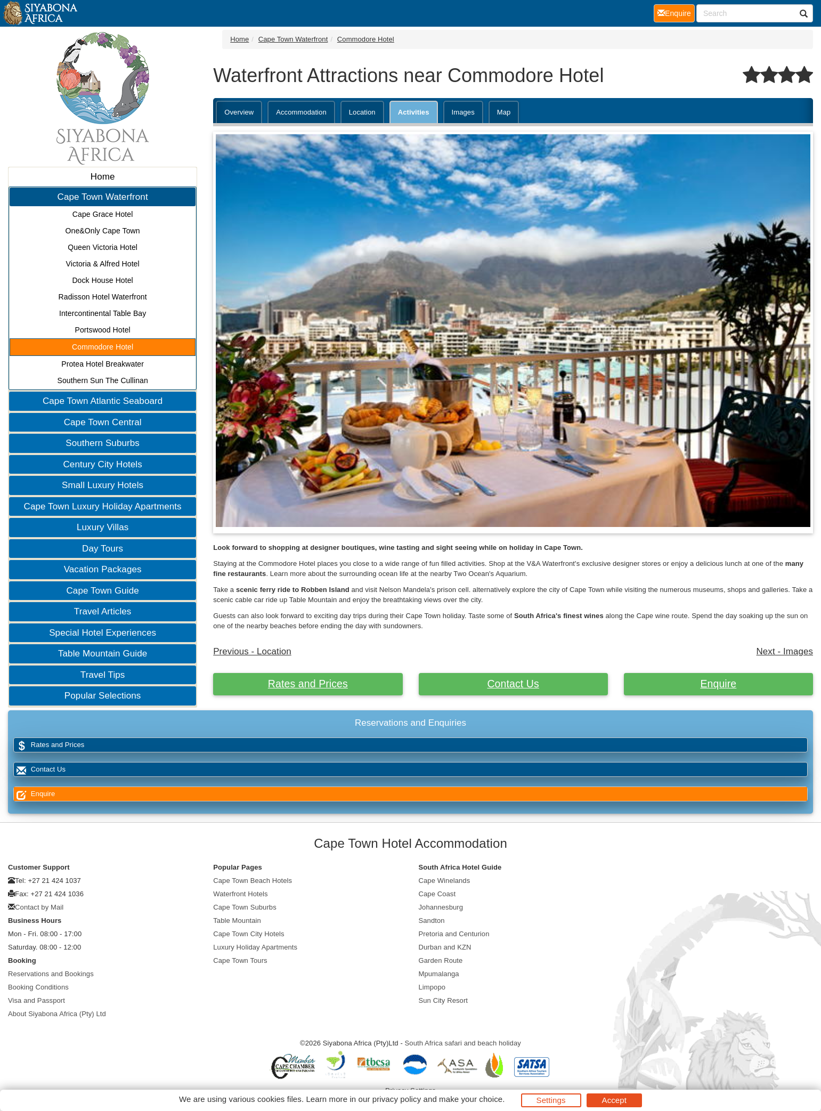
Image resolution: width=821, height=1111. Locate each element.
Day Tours (102, 549)
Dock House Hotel (102, 280)
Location (362, 112)
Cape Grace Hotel (102, 214)
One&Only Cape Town (103, 230)
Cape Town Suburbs (245, 907)
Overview (239, 112)
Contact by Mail (39, 907)
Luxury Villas (102, 527)
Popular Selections (102, 696)
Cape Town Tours (240, 960)
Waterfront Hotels (240, 894)
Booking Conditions (38, 987)
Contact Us (513, 684)
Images (463, 112)
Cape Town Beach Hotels (252, 881)
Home (103, 177)
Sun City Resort (443, 1000)
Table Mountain (237, 921)
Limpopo (432, 987)
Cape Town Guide (102, 591)
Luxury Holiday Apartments (255, 947)
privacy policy (396, 1099)
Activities (413, 112)
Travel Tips (102, 675)
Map (504, 112)
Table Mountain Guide (102, 653)
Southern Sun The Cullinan (102, 380)
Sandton (432, 921)
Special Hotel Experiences (102, 633)
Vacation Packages (103, 569)
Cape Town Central (103, 422)
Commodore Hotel (102, 347)
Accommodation (301, 112)
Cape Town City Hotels (248, 934)
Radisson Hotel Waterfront (103, 297)
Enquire (718, 684)
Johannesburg (441, 907)
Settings (551, 1100)
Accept (614, 1100)
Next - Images (785, 651)
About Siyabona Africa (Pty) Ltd (57, 1014)
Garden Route (441, 960)
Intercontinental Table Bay (102, 313)
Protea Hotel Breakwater (102, 364)
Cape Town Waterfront (103, 197)
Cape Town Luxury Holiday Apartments (103, 506)
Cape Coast (437, 894)
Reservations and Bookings (51, 974)
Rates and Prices (308, 684)
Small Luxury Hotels (102, 485)
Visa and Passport (36, 1000)
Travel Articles (103, 611)
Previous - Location (252, 651)
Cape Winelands (444, 881)
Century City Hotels (102, 464)
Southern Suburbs (103, 443)
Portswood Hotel (103, 330)
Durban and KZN (445, 947)
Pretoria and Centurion (454, 934)
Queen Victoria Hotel (102, 247)
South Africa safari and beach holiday (463, 1043)
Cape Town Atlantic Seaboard (102, 401)
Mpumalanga (439, 974)
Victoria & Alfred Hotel (103, 263)
